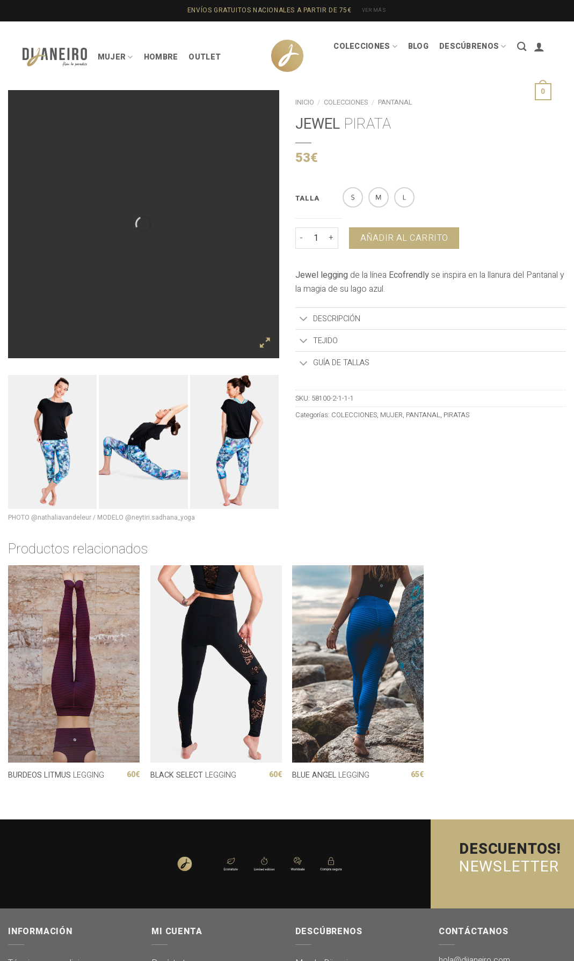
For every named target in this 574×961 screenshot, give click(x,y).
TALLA (307, 198)
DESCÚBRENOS (472, 46)
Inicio (304, 102)
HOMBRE (161, 57)
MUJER (115, 57)
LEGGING (56, 776)
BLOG (418, 46)
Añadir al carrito (404, 238)
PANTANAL (423, 415)
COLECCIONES (365, 46)
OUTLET (204, 57)
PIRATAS (456, 415)
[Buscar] (521, 47)
